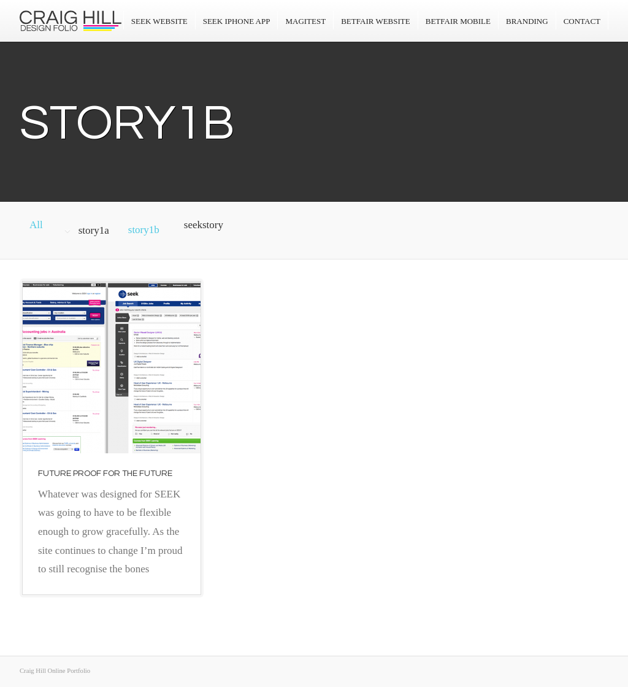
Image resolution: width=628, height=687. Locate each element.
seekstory (203, 225)
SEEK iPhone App (236, 21)
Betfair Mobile (458, 21)
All (36, 225)
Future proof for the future (105, 473)
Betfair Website (375, 21)
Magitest (305, 21)
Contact (582, 21)
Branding (527, 21)
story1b (143, 230)
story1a (93, 230)
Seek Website (159, 21)
